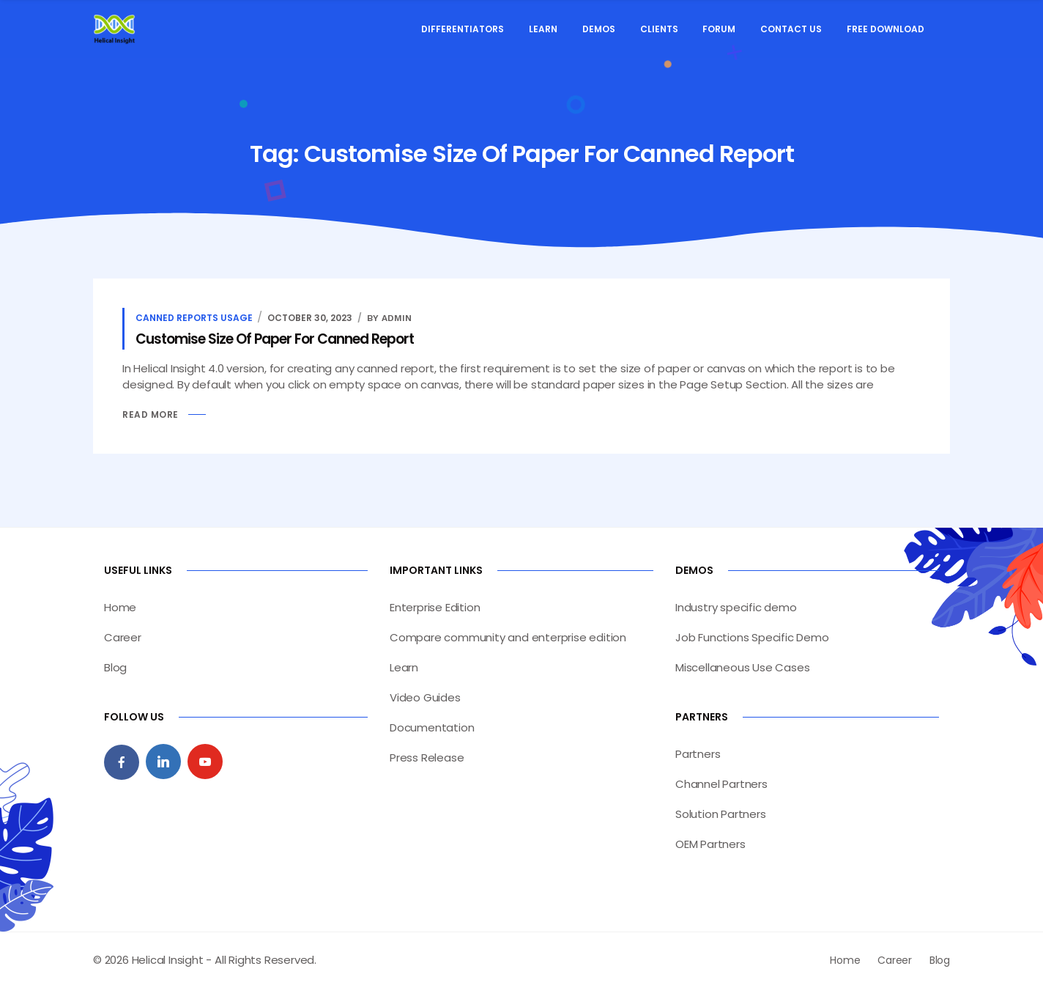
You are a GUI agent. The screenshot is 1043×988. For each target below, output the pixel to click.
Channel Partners (721, 784)
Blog (115, 667)
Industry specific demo (736, 607)
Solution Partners (720, 814)
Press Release (427, 757)
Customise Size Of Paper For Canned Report (275, 339)
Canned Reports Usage (194, 317)
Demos (598, 29)
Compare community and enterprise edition (508, 637)
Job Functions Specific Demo (752, 637)
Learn (543, 29)
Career (122, 637)
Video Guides (425, 697)
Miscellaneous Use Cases (742, 667)
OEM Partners (710, 844)
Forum (718, 29)
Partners (697, 754)
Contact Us (791, 29)
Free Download (885, 29)
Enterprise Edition (435, 607)
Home (120, 607)
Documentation (432, 727)
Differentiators (462, 29)
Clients (659, 29)
